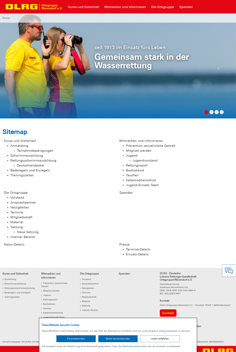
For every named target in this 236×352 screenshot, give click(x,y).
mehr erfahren (160, 338)
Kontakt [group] (168, 313)
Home (6, 18)
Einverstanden (76, 338)
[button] (17, 69)
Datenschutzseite (131, 346)
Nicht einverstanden (118, 338)
